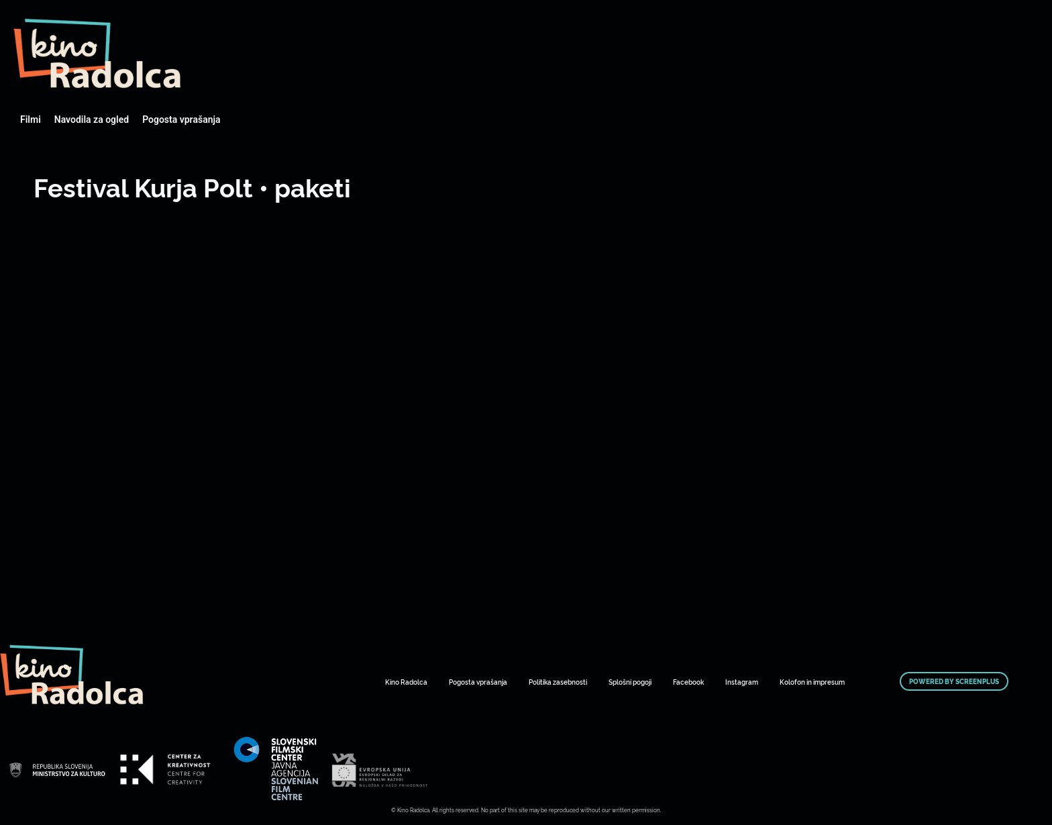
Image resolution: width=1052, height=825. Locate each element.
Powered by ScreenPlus (954, 681)
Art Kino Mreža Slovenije (97, 54)
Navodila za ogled (91, 119)
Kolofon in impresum (812, 681)
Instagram (741, 681)
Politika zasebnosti (558, 681)
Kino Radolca (406, 681)
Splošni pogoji (630, 681)
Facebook (688, 681)
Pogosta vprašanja (181, 119)
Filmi (30, 119)
